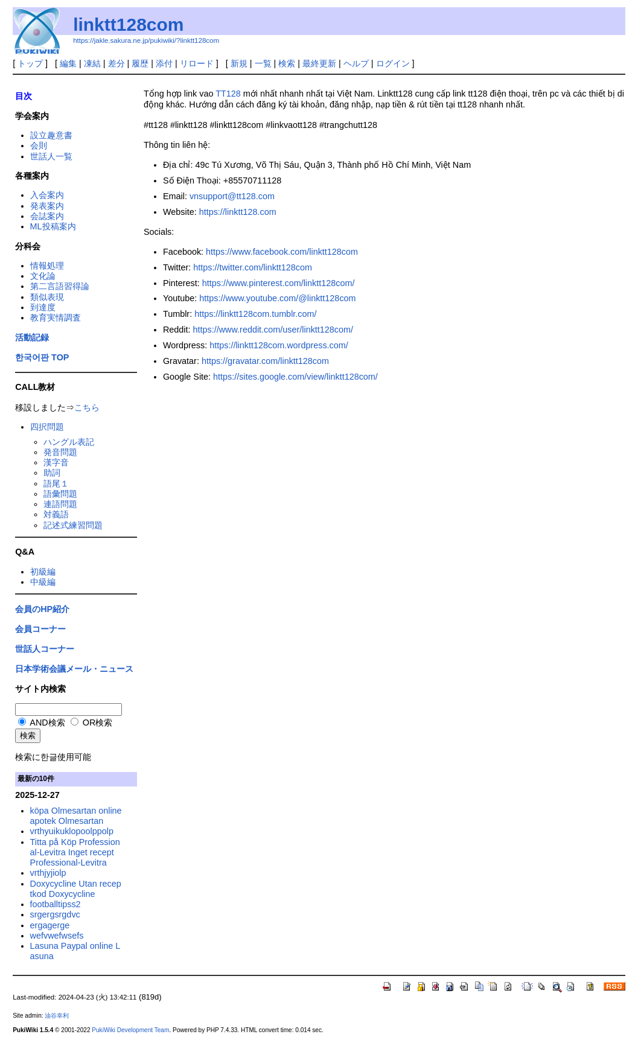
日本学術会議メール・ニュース (74, 669)
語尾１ (56, 483)
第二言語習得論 (59, 286)
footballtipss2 (55, 904)
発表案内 (47, 206)
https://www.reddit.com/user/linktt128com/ (273, 329)
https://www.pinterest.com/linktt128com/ (278, 283)
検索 (286, 63)
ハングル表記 (68, 442)
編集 (68, 63)
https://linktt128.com (237, 212)
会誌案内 (47, 216)
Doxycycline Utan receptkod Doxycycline (75, 889)
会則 (38, 145)
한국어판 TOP (42, 357)
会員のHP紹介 (42, 609)
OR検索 (92, 722)
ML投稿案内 (53, 226)
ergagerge (50, 925)
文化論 (43, 276)
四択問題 (47, 427)
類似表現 (47, 297)
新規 (239, 63)
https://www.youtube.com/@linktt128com (277, 298)
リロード (197, 63)
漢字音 (56, 462)
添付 (164, 63)
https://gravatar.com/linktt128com (265, 361)
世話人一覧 (51, 156)
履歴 (140, 63)
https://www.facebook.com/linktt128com (282, 252)
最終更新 (319, 63)
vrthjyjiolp (48, 873)
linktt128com (128, 24)
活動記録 (32, 337)
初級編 (43, 571)
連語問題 (60, 504)
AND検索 (41, 722)
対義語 (56, 514)
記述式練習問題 (73, 525)
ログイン (393, 63)
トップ (30, 63)
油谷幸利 (57, 1015)
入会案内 (47, 195)
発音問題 (60, 452)
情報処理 (47, 265)
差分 (116, 63)
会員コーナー (40, 629)
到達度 (43, 307)
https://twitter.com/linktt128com (252, 267)
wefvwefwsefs (57, 935)
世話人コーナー (44, 649)
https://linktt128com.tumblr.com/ (255, 314)
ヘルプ (356, 63)
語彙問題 (60, 494)
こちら (87, 407)
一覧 (263, 63)
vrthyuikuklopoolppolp (71, 831)
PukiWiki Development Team (130, 1030)
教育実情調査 (55, 317)
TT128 (228, 93)
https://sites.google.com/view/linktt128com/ (295, 376)
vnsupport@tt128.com (232, 196)
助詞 (51, 472)
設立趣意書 (51, 135)
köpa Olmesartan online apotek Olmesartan (76, 816)
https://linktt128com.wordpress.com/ (278, 345)
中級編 (43, 582)
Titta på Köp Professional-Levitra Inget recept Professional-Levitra (75, 852)
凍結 (92, 63)
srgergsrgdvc (55, 914)
